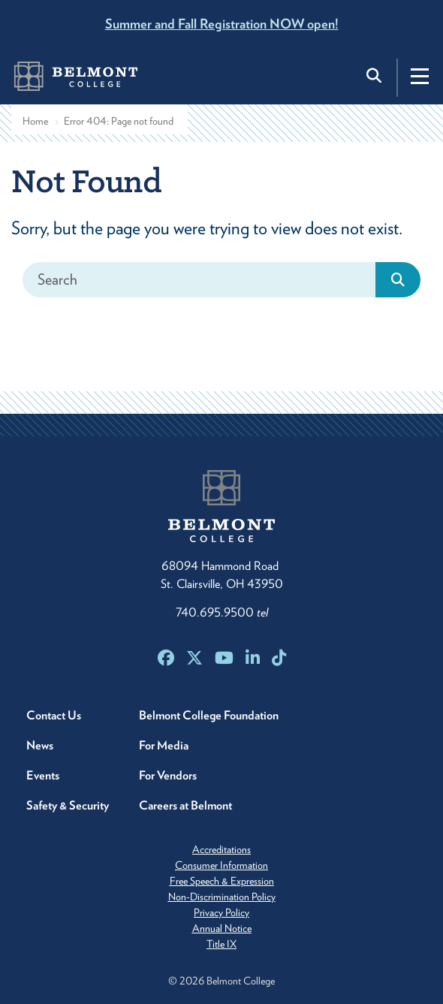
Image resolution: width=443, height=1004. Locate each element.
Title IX (221, 944)
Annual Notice (222, 928)
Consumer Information (221, 865)
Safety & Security (67, 805)
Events (42, 775)
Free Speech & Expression (222, 881)
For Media (163, 745)
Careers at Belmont (185, 805)
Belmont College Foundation (209, 715)
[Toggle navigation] (419, 76)
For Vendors (168, 775)
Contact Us (53, 715)
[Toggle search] (375, 76)
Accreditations (221, 849)
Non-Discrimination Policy (222, 897)
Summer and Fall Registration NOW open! (222, 24)
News (39, 745)
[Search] (199, 279)
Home (35, 121)
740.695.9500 (222, 612)
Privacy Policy (221, 912)
